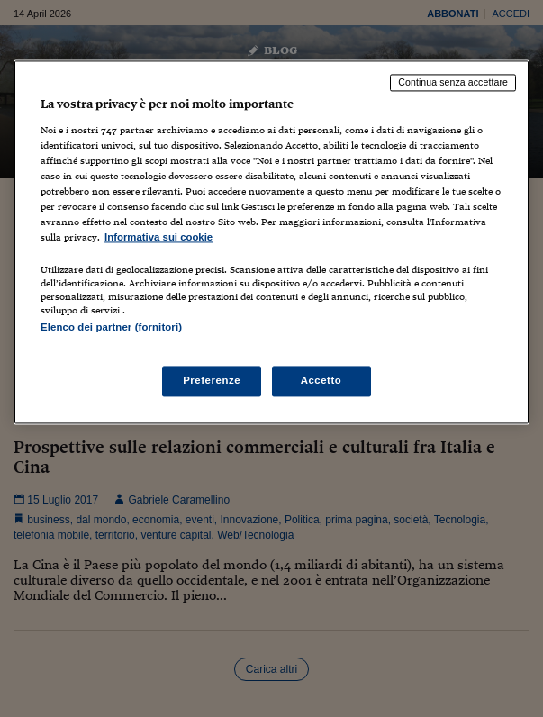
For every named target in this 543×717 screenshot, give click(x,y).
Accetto (321, 380)
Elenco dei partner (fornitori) (111, 327)
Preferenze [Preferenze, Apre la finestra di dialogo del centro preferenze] (211, 380)
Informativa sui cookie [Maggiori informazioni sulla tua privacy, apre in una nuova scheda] (158, 237)
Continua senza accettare (453, 82)
